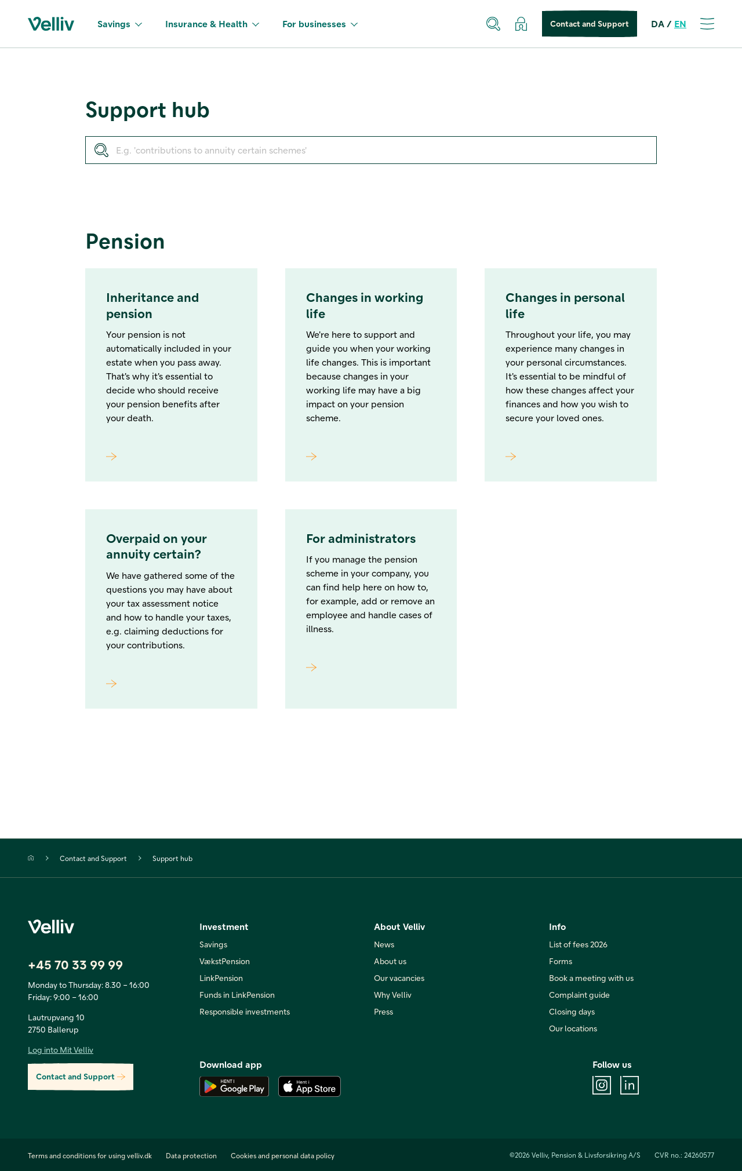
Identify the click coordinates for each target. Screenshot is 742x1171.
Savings (119, 23)
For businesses (320, 23)
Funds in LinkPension (237, 994)
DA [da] (657, 23)
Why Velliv (393, 994)
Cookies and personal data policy (282, 1155)
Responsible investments (244, 1011)
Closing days (572, 1011)
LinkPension (221, 978)
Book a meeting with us (591, 978)
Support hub (172, 858)
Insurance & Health (212, 23)
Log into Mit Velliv (60, 1050)
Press (383, 1011)
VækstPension (224, 961)
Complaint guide (579, 994)
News (384, 944)
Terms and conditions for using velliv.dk (90, 1155)
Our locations (573, 1028)
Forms (560, 961)
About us (390, 961)
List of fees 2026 (578, 944)
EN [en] (680, 23)
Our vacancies (399, 978)
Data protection (191, 1155)
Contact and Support (589, 24)
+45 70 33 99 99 (75, 964)
